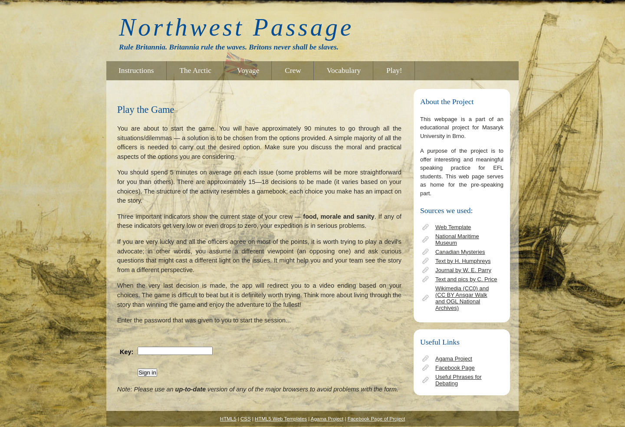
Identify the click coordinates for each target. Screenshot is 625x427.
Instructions (136, 70)
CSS (245, 418)
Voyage (248, 70)
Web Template (453, 227)
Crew (293, 70)
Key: (126, 351)
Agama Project (453, 358)
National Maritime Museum (457, 239)
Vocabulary (344, 70)
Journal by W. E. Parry (463, 270)
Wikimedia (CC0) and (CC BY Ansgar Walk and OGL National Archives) (462, 298)
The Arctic (195, 70)
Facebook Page (455, 368)
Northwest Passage (236, 27)
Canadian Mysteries (460, 252)
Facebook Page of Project (376, 418)
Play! (394, 70)
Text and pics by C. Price (466, 279)
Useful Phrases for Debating (458, 380)
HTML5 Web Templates (281, 418)
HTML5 (228, 418)
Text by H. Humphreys (462, 261)
